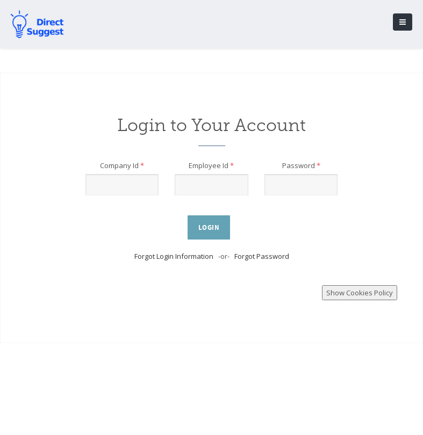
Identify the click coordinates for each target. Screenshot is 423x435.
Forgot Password (261, 256)
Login (209, 228)
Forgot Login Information (173, 256)
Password (301, 165)
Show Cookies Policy (359, 293)
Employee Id (211, 165)
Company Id (122, 165)
